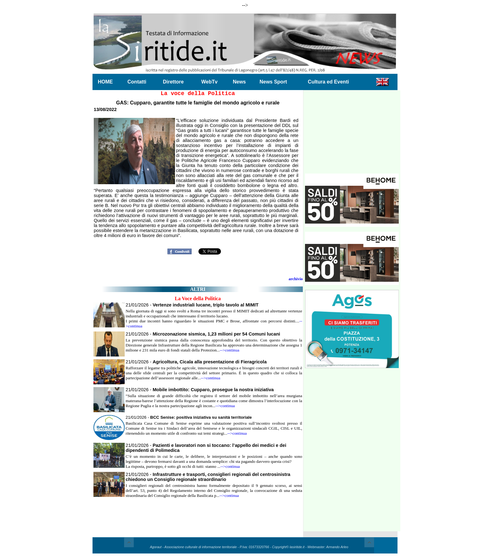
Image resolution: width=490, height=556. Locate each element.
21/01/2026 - (192, 304)
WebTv (209, 81)
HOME (105, 81)
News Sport (273, 81)
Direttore (173, 81)
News (239, 81)
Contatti (137, 81)
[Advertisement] (351, 134)
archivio (296, 278)
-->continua (229, 350)
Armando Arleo (337, 547)
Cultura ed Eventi (328, 81)
